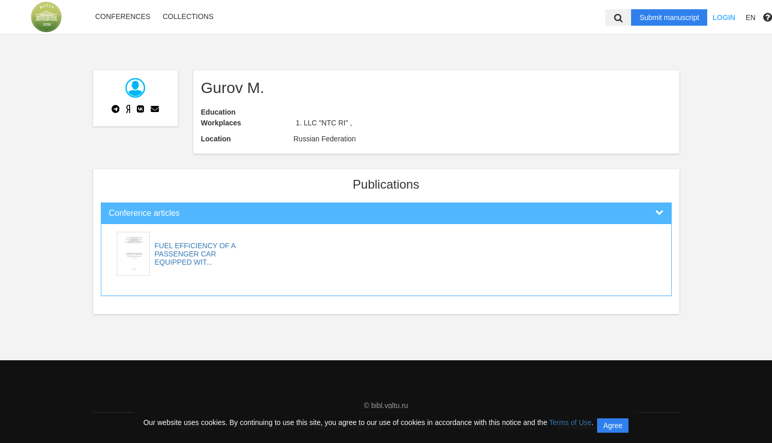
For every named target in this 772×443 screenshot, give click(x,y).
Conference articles (144, 213)
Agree (612, 425)
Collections (188, 16)
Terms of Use (570, 422)
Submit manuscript (669, 17)
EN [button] (751, 17)
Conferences (122, 16)
